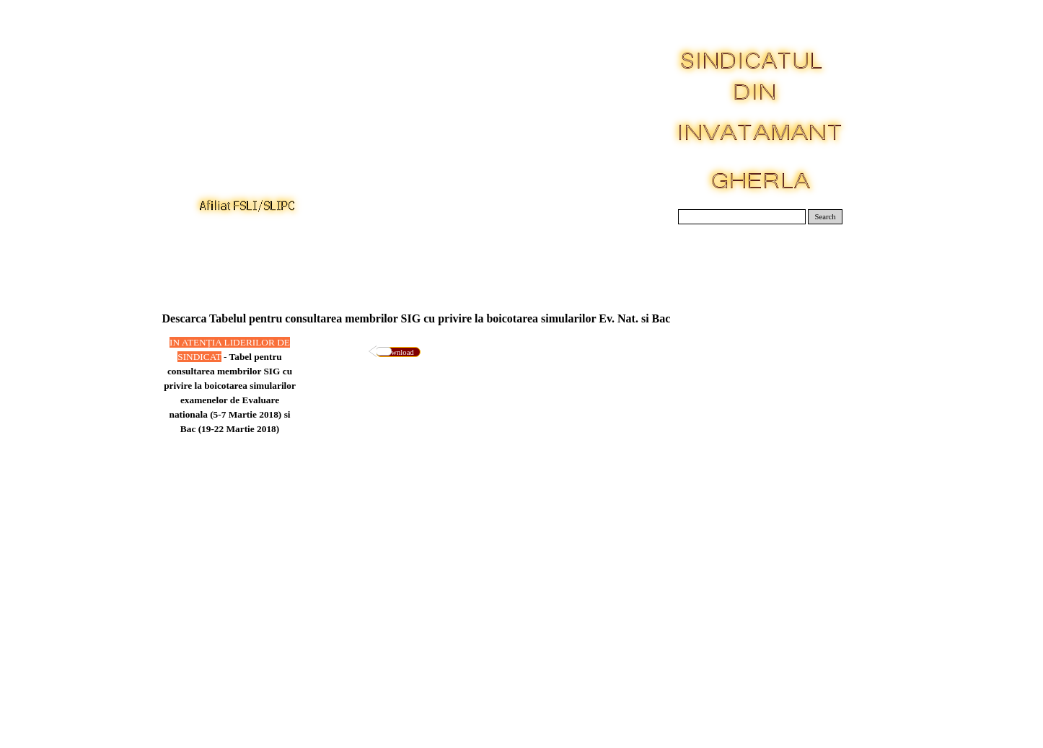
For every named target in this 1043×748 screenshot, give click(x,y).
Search (825, 217)
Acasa (199, 259)
